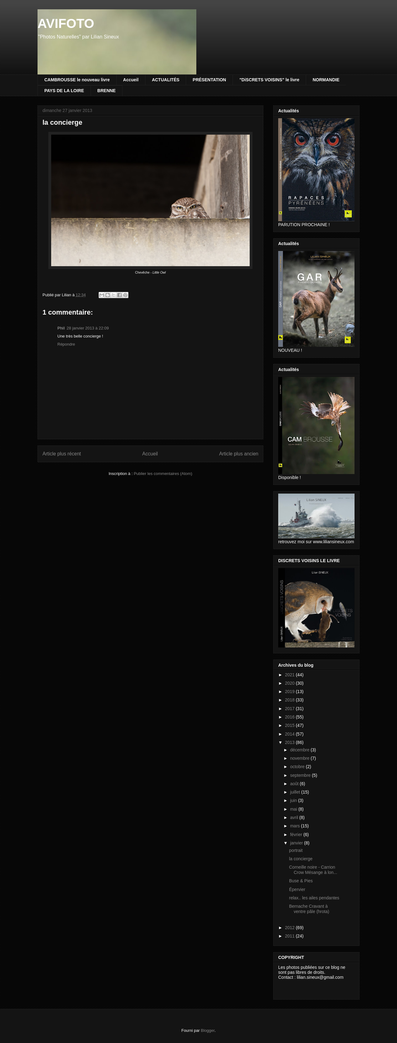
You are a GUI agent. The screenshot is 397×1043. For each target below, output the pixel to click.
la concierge (301, 858)
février (296, 834)
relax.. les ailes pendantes (314, 897)
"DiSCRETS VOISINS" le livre (269, 79)
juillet (295, 792)
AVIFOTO (66, 23)
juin (294, 800)
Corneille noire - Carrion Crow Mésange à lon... (313, 870)
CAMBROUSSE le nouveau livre (77, 79)
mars (295, 825)
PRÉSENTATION (209, 79)
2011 (290, 935)
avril (294, 817)
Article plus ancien (238, 453)
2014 (290, 734)
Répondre (66, 344)
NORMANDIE (326, 79)
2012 (290, 927)
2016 (290, 716)
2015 (290, 725)
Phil (61, 328)
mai (294, 809)
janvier (297, 842)
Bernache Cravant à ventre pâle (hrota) (309, 909)
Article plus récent (61, 453)
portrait (296, 850)
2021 (290, 674)
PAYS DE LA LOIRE (64, 90)
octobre (298, 766)
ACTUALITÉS (166, 79)
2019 (290, 691)
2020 (290, 683)
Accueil (131, 79)
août (295, 783)
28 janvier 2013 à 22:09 (88, 328)
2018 (290, 699)
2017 (290, 708)
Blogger (208, 1030)
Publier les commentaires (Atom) (163, 473)
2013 (290, 742)
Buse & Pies (301, 880)
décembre (300, 749)
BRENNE (106, 90)
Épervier (297, 889)
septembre (301, 775)
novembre (300, 758)
